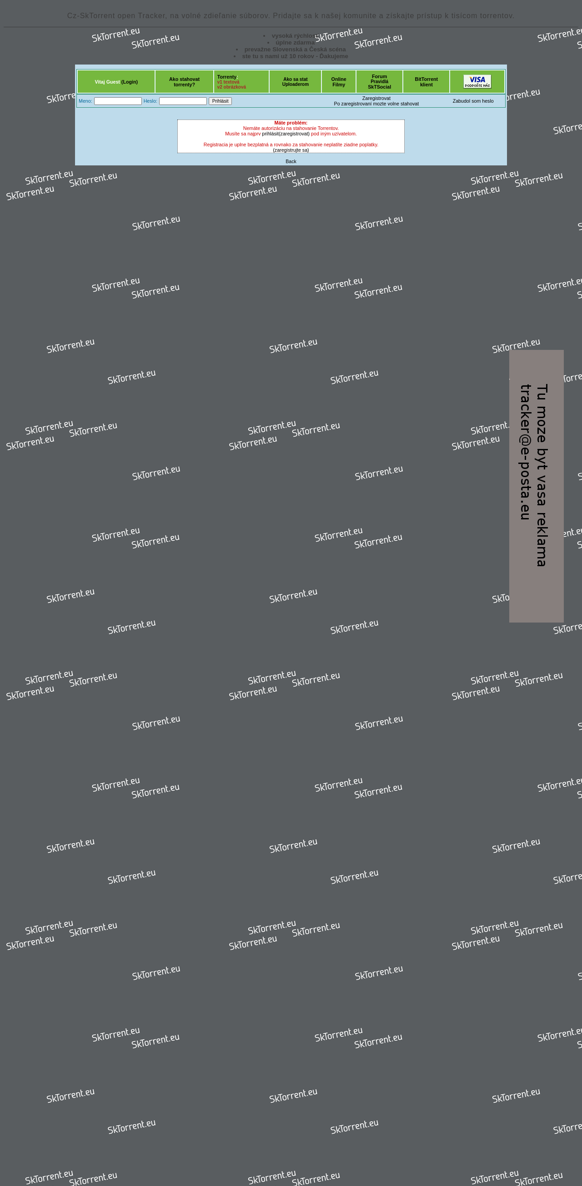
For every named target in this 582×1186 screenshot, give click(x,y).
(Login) (129, 82)
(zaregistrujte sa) (291, 150)
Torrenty (226, 77)
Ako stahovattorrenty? (184, 81)
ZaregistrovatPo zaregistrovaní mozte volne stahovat (376, 100)
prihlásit (270, 133)
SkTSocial (379, 87)
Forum (379, 76)
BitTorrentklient (426, 81)
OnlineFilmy (338, 81)
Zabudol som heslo (473, 101)
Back (291, 161)
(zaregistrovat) (294, 133)
